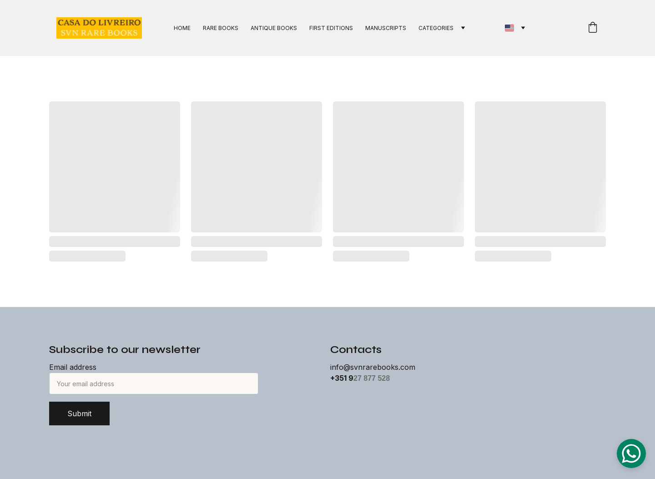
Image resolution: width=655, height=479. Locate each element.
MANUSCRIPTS (385, 28)
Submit (79, 413)
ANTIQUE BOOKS (274, 28)
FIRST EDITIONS (331, 28)
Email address (72, 367)
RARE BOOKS (220, 28)
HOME (182, 28)
